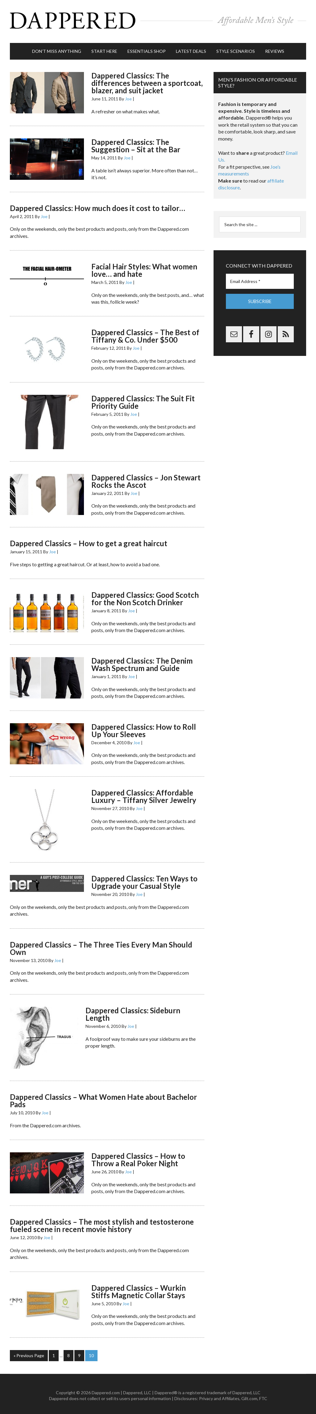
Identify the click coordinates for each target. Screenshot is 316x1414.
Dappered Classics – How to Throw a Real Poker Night (138, 1157)
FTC (263, 1395)
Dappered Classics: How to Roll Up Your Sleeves (143, 727)
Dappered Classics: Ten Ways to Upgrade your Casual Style (144, 879)
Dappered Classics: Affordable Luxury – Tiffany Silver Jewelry (143, 793)
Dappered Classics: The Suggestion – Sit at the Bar (135, 143)
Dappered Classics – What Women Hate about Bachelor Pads (103, 1098)
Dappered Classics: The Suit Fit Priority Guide (143, 399)
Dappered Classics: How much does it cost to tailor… (97, 204)
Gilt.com (249, 1395)
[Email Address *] (260, 278)
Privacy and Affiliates (219, 1395)
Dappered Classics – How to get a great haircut (88, 540)
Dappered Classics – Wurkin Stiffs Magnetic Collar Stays (138, 1289)
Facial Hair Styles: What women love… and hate (144, 267)
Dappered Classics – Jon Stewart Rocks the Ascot (146, 478)
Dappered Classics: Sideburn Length (132, 1011)
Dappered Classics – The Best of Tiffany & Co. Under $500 (145, 333)
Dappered (158, 20)
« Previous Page (29, 1352)
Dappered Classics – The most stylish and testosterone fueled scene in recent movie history (102, 1222)
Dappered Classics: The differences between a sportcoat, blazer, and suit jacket (147, 80)
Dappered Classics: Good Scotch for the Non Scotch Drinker (145, 596)
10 (91, 1352)
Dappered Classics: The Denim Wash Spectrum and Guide (142, 661)
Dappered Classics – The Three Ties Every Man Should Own (101, 945)
